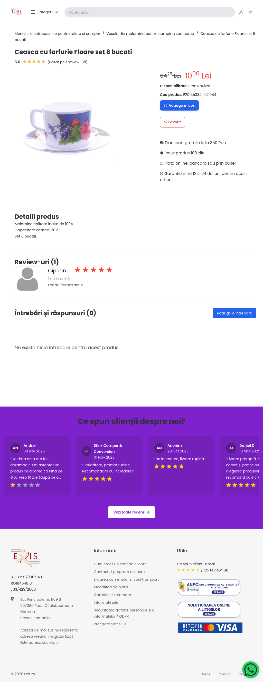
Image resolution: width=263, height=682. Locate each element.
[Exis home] (17, 12)
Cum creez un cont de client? (120, 564)
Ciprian (57, 270)
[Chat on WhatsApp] (250, 669)
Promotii (225, 674)
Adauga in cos (179, 105)
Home (206, 674)
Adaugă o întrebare (234, 313)
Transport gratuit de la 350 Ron (194, 143)
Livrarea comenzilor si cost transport (126, 579)
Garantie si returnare (112, 594)
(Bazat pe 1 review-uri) (68, 62)
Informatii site (106, 602)
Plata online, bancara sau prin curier (199, 163)
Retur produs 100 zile (183, 153)
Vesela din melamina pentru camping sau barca (150, 33)
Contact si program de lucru (119, 571)
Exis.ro (29, 674)
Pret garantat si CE (110, 624)
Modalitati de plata (111, 587)
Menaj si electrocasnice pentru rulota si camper (57, 33)
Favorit (172, 122)
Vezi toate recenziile (131, 512)
